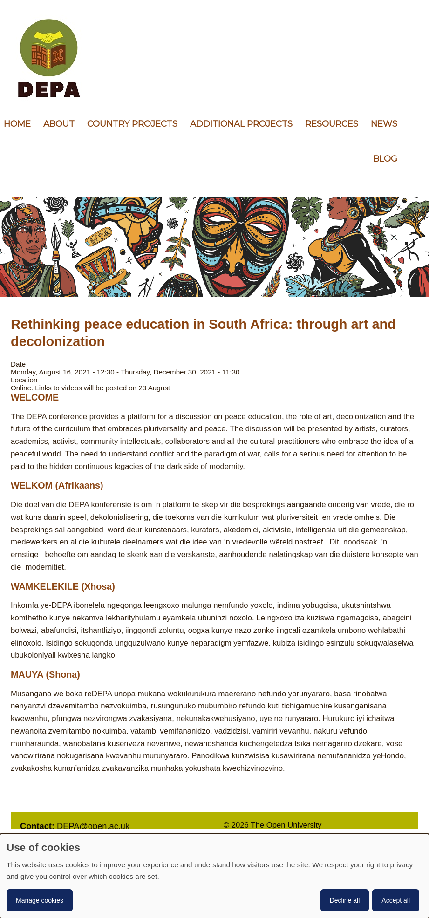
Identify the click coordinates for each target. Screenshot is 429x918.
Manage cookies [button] (39, 900)
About (59, 124)
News (384, 124)
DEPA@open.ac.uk (93, 826)
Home (17, 124)
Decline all (345, 900)
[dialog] (214, 876)
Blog (385, 159)
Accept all (395, 900)
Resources (331, 124)
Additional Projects (241, 124)
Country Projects (132, 124)
